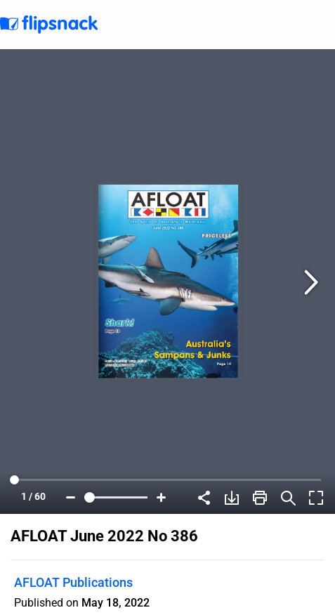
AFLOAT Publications (73, 582)
